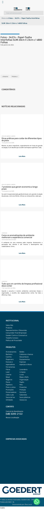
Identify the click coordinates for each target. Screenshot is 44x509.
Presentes (23, 387)
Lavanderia (23, 369)
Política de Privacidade (14, 340)
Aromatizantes (11, 351)
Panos (8, 382)
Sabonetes (23, 394)
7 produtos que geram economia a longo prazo (20, 187)
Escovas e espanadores (10, 363)
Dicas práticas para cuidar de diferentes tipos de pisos (22, 139)
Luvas (21, 374)
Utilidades (9, 399)
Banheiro (9, 354)
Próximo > (15, 76)
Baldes (21, 351)
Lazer (8, 372)
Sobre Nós (9, 325)
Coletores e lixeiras (26, 354)
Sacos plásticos (24, 397)
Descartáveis (24, 357)
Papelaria (9, 384)
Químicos (22, 392)
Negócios (9, 379)
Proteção (22, 389)
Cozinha (8, 357)
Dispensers (10, 359)
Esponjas (22, 362)
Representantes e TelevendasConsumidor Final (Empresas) (16, 331)
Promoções (10, 389)
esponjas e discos (25, 364)
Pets (21, 384)
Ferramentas (10, 367)
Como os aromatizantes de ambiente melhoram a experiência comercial (18, 236)
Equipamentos (24, 359)
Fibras (8, 369)
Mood (8, 377)
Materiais (5, 18)
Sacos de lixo (10, 397)
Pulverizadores (11, 392)
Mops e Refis (24, 377)
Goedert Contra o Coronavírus (16, 335)
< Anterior (5, 76)
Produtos (9, 327)
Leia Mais (22, 156)
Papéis (21, 382)
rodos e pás (10, 394)
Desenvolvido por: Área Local (22, 504)
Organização (23, 379)
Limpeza (22, 372)
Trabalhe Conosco (12, 338)
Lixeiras (8, 374)
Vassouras (23, 399)
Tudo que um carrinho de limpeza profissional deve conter (22, 284)
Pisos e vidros (10, 387)
